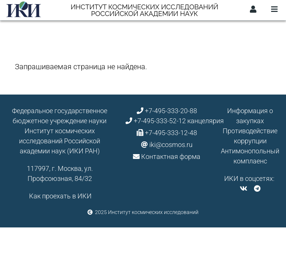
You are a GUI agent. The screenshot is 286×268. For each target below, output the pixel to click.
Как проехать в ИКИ (60, 196)
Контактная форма (170, 156)
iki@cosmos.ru (171, 145)
